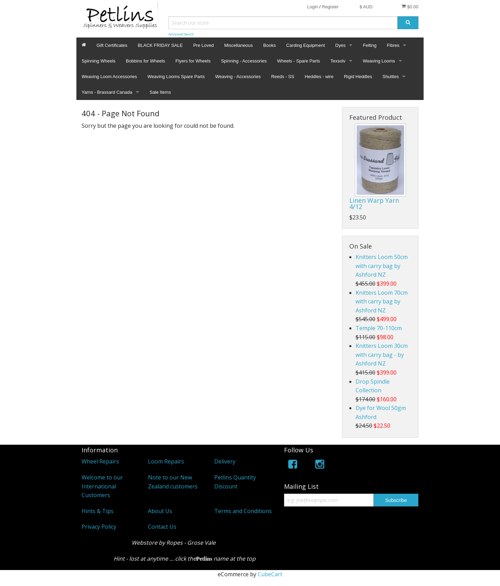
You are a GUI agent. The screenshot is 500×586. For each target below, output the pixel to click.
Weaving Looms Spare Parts (176, 76)
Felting (369, 45)
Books (269, 45)
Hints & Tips (98, 511)
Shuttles (390, 76)
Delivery (224, 461)
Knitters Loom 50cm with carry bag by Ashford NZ (382, 265)
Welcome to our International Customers (102, 486)
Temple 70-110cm (379, 328)
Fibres (393, 45)
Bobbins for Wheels (145, 61)
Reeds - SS (282, 76)
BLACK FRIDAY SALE (160, 45)
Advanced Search (181, 34)
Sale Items (160, 92)
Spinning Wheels (99, 61)
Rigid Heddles (358, 76)
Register (330, 6)
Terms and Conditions (243, 511)
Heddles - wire (319, 76)
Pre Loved (203, 45)
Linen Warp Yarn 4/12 (374, 203)
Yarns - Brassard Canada (107, 92)
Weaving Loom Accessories (109, 76)
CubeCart (270, 574)
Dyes (340, 45)
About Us (160, 511)
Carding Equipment (305, 45)
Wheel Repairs (100, 461)
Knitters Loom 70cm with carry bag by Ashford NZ (382, 301)
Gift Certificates (112, 45)
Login (312, 6)
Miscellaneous (238, 45)
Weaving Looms (379, 61)
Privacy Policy (99, 526)
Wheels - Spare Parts (298, 61)
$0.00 (409, 6)
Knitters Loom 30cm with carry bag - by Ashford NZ (382, 354)
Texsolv (338, 61)
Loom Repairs (166, 461)
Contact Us (162, 526)
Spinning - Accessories (244, 61)
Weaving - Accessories (238, 76)
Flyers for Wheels (192, 61)
